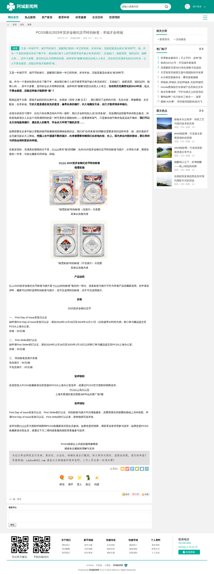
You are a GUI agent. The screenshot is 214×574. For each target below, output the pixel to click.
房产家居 (47, 17)
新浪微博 (127, 469)
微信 (137, 469)
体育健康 (80, 17)
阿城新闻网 (27, 6)
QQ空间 (123, 469)
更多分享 (147, 469)
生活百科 (97, 17)
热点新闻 (30, 17)
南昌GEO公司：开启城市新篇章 (178, 62)
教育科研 (64, 17)
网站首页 (13, 17)
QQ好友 (142, 469)
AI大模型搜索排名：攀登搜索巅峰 (179, 77)
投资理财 (114, 17)
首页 (8, 24)
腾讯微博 (132, 469)
